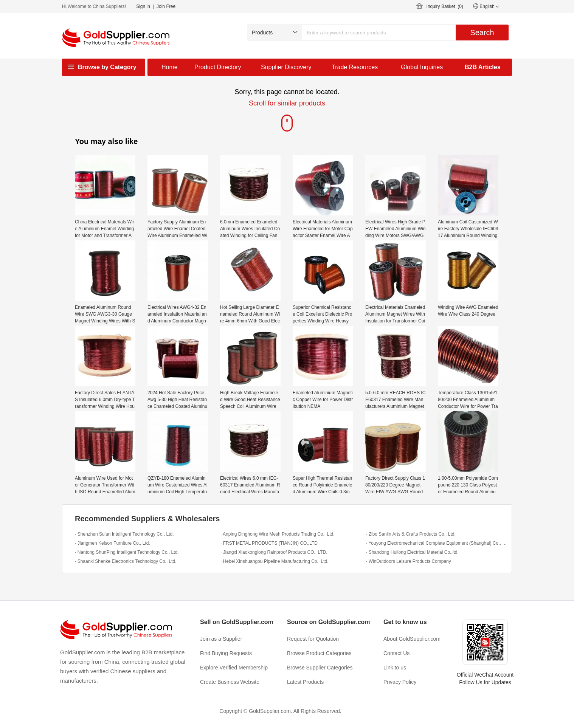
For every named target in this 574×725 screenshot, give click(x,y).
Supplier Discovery (286, 67)
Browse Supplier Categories (320, 668)
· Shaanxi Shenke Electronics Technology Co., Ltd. (126, 561)
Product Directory (217, 67)
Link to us (394, 668)
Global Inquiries (422, 67)
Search (482, 32)
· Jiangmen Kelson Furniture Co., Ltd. (112, 543)
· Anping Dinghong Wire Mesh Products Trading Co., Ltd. (277, 534)
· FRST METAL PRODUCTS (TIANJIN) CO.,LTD (269, 543)
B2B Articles (483, 67)
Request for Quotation (313, 639)
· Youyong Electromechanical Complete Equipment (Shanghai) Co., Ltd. (437, 543)
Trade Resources (355, 67)
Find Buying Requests (226, 653)
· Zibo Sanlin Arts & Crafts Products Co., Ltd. (411, 534)
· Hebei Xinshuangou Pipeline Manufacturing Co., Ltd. (274, 561)
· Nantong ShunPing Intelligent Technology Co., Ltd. (127, 552)
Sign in (143, 6)
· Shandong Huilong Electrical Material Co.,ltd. (412, 552)
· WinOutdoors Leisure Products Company (408, 561)
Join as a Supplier (221, 639)
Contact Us (396, 653)
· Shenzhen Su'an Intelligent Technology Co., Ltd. (124, 534)
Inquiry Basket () (445, 6)
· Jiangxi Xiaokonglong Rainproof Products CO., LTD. (273, 552)
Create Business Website (229, 682)
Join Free (166, 6)
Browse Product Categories (319, 653)
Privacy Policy (399, 682)
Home (169, 67)
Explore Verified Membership (234, 668)
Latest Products (305, 682)
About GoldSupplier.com (412, 639)
